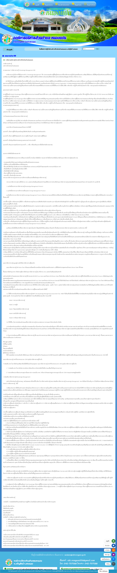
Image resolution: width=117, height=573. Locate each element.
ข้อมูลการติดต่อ (89, 4)
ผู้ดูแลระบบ (9, 569)
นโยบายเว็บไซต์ (67, 569)
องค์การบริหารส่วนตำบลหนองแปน (30, 569)
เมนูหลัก (35, 4)
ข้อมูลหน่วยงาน (47, 4)
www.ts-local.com (48, 569)
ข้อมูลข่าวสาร (76, 4)
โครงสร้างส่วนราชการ (62, 4)
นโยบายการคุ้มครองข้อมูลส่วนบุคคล (81, 569)
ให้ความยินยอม (103, 571)
